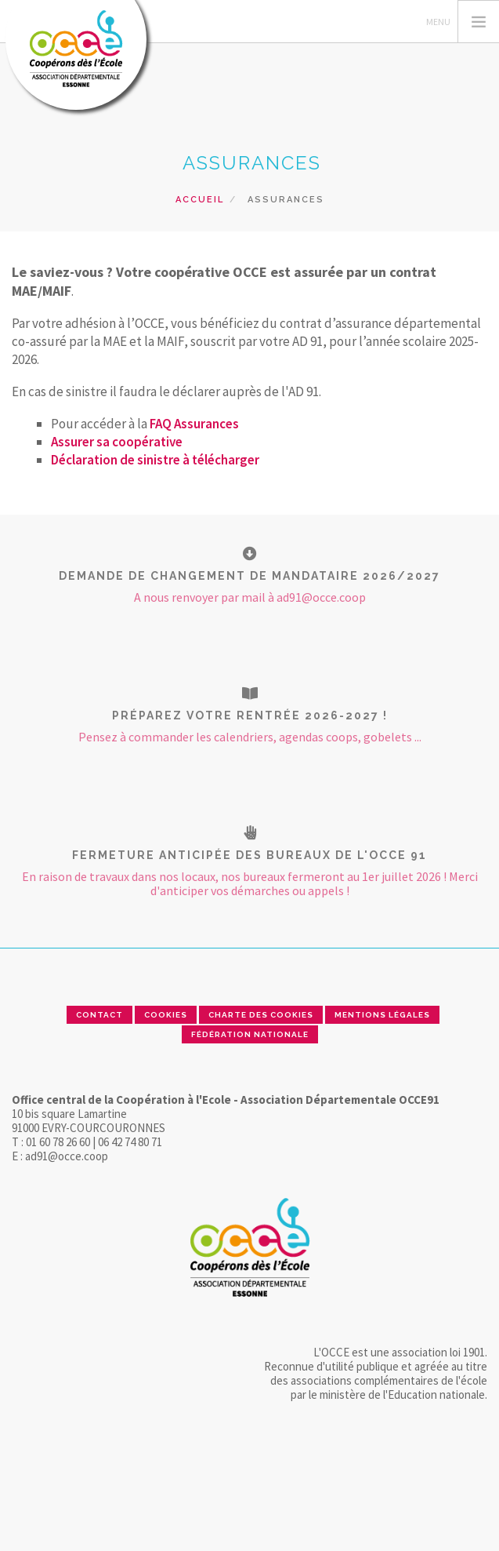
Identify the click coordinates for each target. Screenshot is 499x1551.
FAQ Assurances (194, 423)
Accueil (199, 200)
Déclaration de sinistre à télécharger (155, 459)
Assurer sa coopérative (117, 441)
